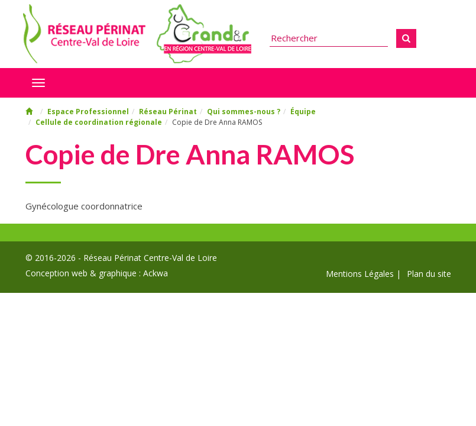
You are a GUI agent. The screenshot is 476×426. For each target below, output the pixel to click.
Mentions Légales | (363, 273)
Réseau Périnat (168, 111)
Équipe (303, 111)
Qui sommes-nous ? (243, 111)
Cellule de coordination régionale (98, 122)
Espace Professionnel (88, 111)
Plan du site (429, 273)
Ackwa (155, 273)
